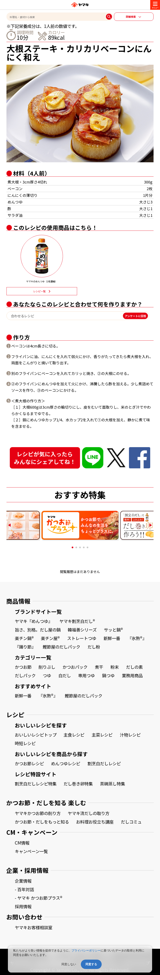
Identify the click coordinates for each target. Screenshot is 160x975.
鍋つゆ (108, 675)
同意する (91, 964)
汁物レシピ (130, 735)
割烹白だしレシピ (104, 763)
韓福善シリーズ (82, 629)
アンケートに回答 (135, 316)
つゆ (47, 675)
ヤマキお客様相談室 (33, 927)
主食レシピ (74, 735)
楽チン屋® (50, 638)
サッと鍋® (113, 629)
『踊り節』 (25, 647)
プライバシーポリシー (86, 950)
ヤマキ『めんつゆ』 (33, 621)
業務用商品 (132, 675)
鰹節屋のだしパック (61, 647)
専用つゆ (86, 675)
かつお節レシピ (29, 763)
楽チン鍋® (24, 638)
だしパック (25, 675)
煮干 (99, 667)
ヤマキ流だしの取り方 (88, 813)
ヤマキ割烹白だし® (77, 621)
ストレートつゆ (81, 638)
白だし (64, 675)
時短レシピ (25, 743)
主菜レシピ (102, 735)
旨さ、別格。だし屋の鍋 (38, 629)
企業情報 (23, 881)
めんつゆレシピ (65, 763)
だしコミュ (131, 822)
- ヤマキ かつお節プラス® (38, 898)
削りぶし (47, 667)
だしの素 (134, 667)
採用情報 (23, 906)
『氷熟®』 (137, 638)
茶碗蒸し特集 (112, 783)
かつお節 (23, 667)
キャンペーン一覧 (31, 851)
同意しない (68, 964)
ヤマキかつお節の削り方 (38, 813)
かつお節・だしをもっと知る (42, 822)
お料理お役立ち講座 (95, 822)
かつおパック (75, 667)
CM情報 (22, 843)
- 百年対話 (24, 889)
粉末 (114, 667)
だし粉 (94, 647)
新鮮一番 (112, 638)
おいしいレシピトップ (35, 735)
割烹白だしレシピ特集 (35, 783)
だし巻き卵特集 (78, 783)
